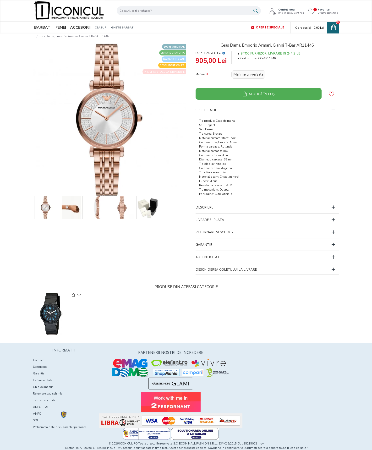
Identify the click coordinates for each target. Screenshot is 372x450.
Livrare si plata (210, 219)
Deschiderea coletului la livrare (226, 269)
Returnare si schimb (214, 232)
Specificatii (206, 110)
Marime (200, 74)
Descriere (204, 207)
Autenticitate (208, 257)
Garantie (204, 244)
